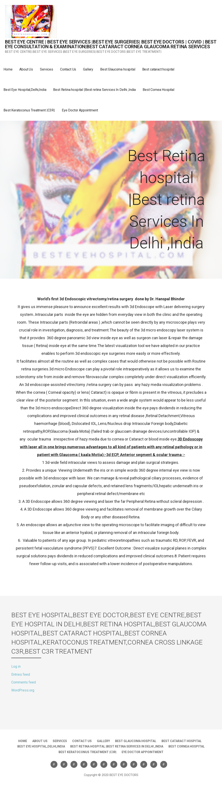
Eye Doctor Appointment (80, 110)
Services (46, 69)
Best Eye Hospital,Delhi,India (24, 90)
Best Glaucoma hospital (117, 69)
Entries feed (20, 674)
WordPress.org (22, 690)
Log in (16, 666)
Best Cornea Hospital (158, 90)
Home (7, 69)
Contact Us (68, 69)
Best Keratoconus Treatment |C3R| (29, 110)
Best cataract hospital (158, 69)
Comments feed (23, 682)
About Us (26, 69)
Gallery (88, 69)
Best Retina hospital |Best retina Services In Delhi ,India (94, 90)
